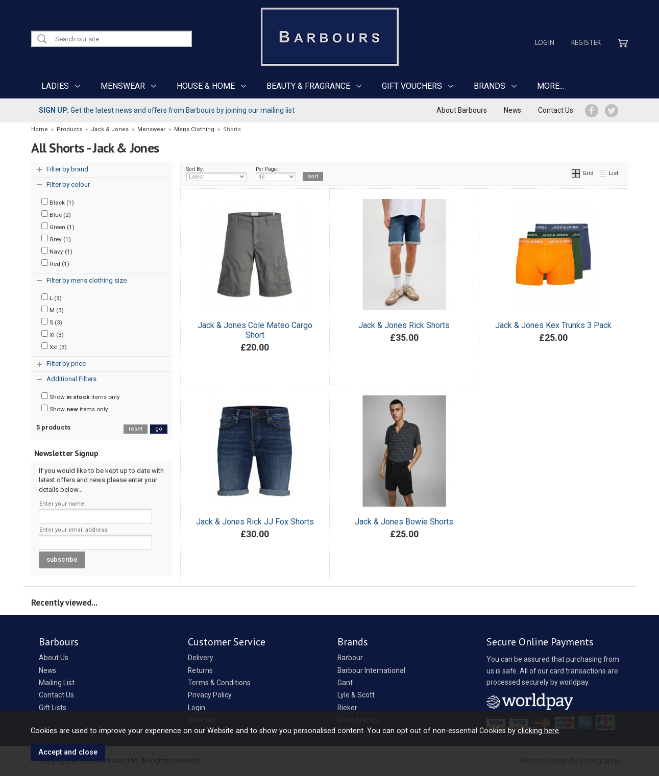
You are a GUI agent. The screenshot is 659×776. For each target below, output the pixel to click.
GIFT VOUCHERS (412, 86)
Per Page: (276, 173)
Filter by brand (67, 169)
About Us (53, 658)
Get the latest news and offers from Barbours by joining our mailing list (167, 110)
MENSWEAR (123, 86)
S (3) (51, 322)
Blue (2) (56, 214)
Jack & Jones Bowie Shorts (404, 522)
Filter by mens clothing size (86, 280)
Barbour (350, 658)
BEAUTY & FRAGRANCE (308, 86)
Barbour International (371, 670)
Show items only (80, 396)
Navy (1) (56, 251)
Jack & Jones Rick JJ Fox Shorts (255, 522)
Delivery (200, 658)
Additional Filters (71, 379)
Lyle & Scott (356, 695)
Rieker (347, 708)
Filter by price (66, 363)
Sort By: (216, 173)
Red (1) (55, 263)
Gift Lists (52, 708)
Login (544, 42)
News (512, 110)
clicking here (538, 731)
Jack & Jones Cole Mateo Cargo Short (255, 330)
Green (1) (58, 226)
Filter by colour (68, 184)
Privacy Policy (210, 695)
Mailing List (57, 683)
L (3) (51, 297)
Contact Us (555, 110)
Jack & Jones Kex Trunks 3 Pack (553, 325)
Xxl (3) (54, 346)
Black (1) (57, 202)
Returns (200, 670)
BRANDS (489, 86)
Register (586, 42)
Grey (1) (56, 239)
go (158, 428)
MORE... (550, 86)
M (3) (52, 310)
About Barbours (461, 110)
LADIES (55, 86)
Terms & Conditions (219, 683)
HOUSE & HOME (206, 86)
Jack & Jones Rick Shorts (404, 325)
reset (135, 428)
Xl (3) (52, 334)
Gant (345, 683)
